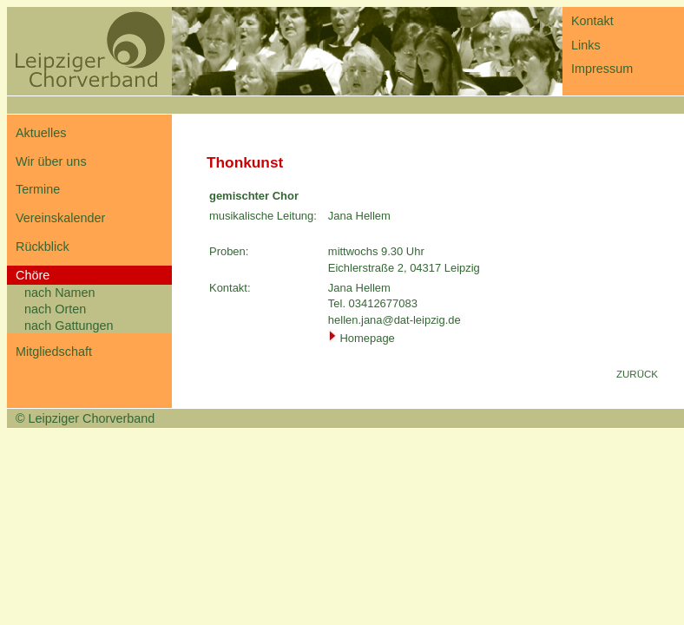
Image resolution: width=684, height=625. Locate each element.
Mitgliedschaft (54, 352)
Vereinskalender (60, 218)
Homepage (366, 338)
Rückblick (42, 246)
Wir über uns (51, 161)
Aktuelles (41, 133)
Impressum (602, 69)
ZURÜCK (637, 374)
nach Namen (59, 292)
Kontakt (592, 21)
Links (586, 45)
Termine (38, 189)
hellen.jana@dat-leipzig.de (394, 319)
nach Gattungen (68, 325)
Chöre (32, 275)
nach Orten (55, 309)
